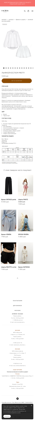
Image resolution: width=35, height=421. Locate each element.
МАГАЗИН (18, 310)
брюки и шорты (21, 19)
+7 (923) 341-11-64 (17, 363)
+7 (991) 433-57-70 (17, 342)
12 (28, 68)
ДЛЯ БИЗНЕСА (17, 305)
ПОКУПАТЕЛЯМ (17, 300)
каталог (4, 19)
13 (30, 68)
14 (33, 68)
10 (24, 68)
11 (26, 68)
